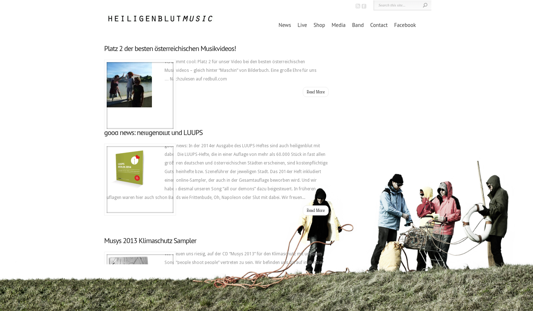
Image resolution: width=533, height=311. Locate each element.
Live (302, 25)
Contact (379, 25)
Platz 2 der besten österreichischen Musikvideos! (170, 48)
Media (339, 25)
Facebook (405, 25)
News (285, 25)
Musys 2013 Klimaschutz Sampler (150, 240)
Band (357, 25)
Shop (319, 25)
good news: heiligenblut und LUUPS (153, 132)
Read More (316, 91)
